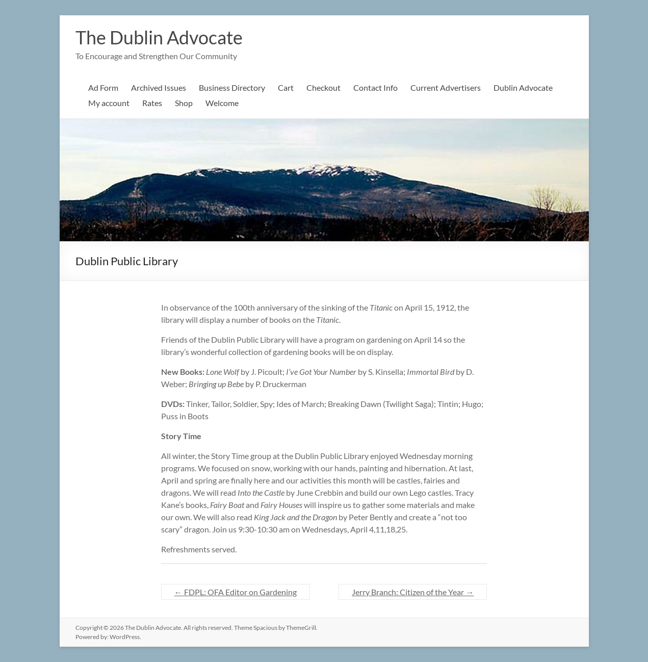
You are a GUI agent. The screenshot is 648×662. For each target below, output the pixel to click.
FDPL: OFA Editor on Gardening (235, 592)
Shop (184, 103)
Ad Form (103, 87)
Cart (286, 87)
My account (108, 103)
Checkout (323, 87)
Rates (152, 103)
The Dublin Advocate (159, 37)
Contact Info (375, 87)
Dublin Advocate (523, 87)
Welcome (222, 103)
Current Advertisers (445, 87)
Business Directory (232, 87)
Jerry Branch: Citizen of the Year (413, 592)
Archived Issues (158, 87)
